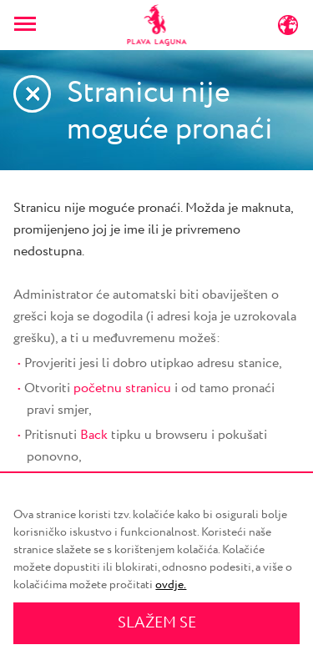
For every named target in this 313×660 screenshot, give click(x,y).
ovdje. (170, 585)
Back (94, 435)
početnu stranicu (122, 388)
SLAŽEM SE (157, 623)
